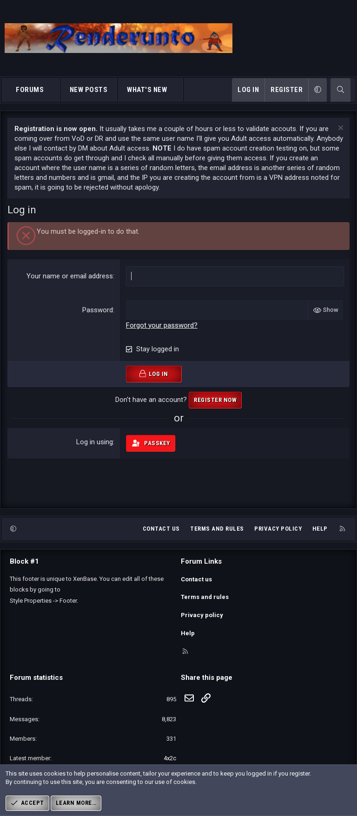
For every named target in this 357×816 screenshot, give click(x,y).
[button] (52, 90)
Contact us (161, 536)
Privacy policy (278, 536)
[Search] (340, 90)
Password (97, 310)
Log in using (94, 441)
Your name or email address (69, 276)
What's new (147, 90)
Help (320, 536)
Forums (30, 90)
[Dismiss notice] (340, 129)
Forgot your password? (162, 325)
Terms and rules (217, 536)
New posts (89, 90)
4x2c (170, 758)
